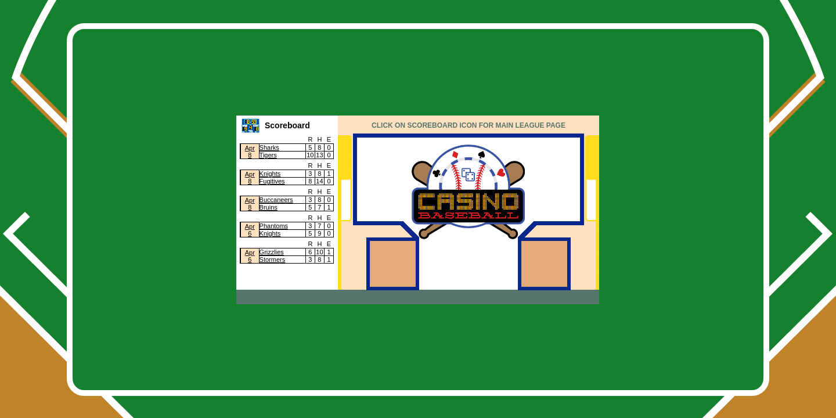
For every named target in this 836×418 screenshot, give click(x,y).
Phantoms (274, 225)
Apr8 (250, 151)
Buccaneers (276, 199)
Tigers (268, 155)
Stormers (273, 259)
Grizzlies (272, 251)
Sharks (269, 147)
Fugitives (272, 181)
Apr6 (250, 230)
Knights (270, 173)
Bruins (269, 207)
